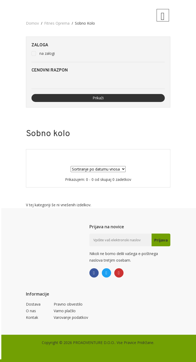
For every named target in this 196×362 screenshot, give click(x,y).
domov (32, 23)
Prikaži (98, 97)
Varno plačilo (65, 310)
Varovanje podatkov (71, 317)
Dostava (33, 304)
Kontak (32, 317)
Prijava (161, 240)
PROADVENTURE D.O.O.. (94, 342)
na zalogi (47, 53)
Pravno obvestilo (68, 304)
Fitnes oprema (57, 23)
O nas (31, 310)
